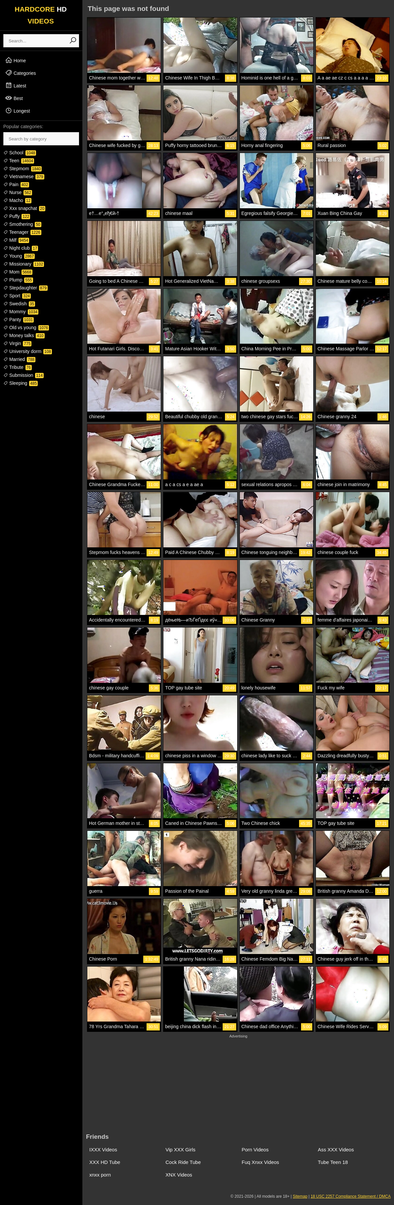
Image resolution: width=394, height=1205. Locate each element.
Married (19, 359)
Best (14, 98)
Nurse (17, 192)
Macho (17, 200)
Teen (18, 160)
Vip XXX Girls (180, 1149)
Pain (16, 184)
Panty (18, 319)
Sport (17, 295)
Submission (23, 375)
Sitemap (300, 1196)
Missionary (23, 264)
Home (15, 60)
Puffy (16, 216)
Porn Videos (255, 1149)
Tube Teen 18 (333, 1162)
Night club (20, 248)
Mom (17, 272)
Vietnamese (23, 176)
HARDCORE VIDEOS (41, 15)
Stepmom (22, 168)
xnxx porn (100, 1175)
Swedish (19, 303)
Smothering (22, 224)
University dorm (27, 351)
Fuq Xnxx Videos (260, 1162)
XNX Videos (178, 1175)
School (19, 152)
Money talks (24, 335)
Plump (18, 279)
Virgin (17, 343)
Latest (15, 85)
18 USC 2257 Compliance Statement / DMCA (351, 1196)
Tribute (17, 367)
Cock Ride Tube (183, 1162)
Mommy (20, 311)
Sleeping (20, 383)
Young (19, 256)
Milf (16, 240)
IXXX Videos (103, 1149)
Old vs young (26, 327)
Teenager (22, 232)
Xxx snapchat (24, 208)
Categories (20, 72)
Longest (17, 110)
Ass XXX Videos (336, 1149)
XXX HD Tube (104, 1162)
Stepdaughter (25, 287)
